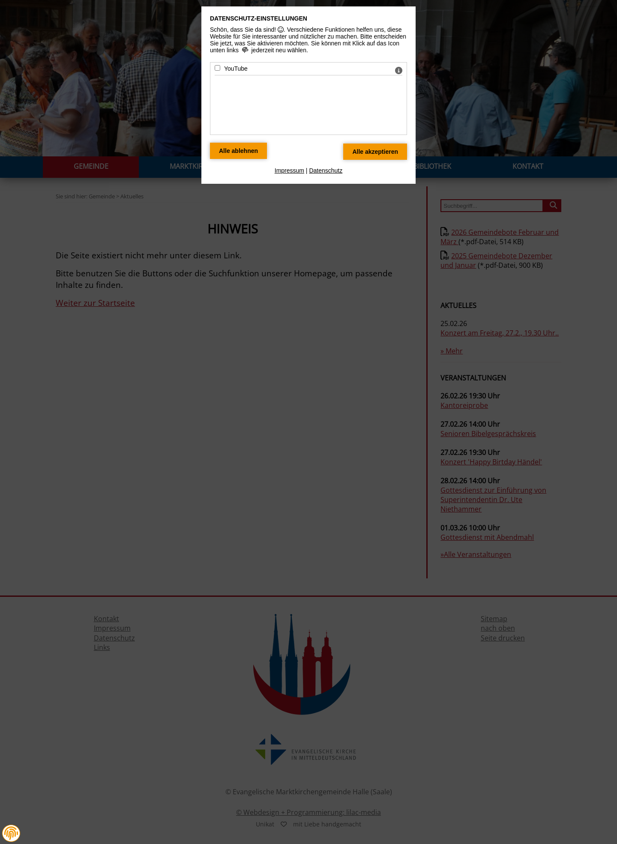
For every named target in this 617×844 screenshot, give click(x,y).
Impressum (289, 170)
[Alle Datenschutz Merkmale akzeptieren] (375, 152)
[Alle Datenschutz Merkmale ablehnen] (238, 151)
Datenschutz (325, 170)
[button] (11, 833)
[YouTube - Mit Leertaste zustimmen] (217, 68)
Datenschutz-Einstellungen (258, 18)
